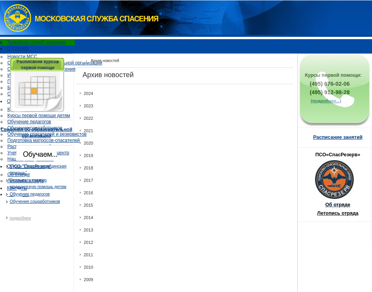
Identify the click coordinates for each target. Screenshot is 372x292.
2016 (88, 192)
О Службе (18, 48)
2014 (88, 217)
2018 (88, 168)
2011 (88, 254)
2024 (88, 93)
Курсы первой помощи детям (38, 115)
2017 (88, 180)
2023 (88, 106)
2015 (88, 205)
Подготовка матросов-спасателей (43, 140)
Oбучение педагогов (30, 194)
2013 (88, 230)
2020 (88, 143)
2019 (88, 155)
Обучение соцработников (35, 201)
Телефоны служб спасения (36, 42)
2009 (88, 279)
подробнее (20, 218)
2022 (88, 118)
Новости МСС (22, 56)
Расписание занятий (337, 137)
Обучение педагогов (29, 121)
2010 (88, 267)
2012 (88, 242)
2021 (88, 130)
